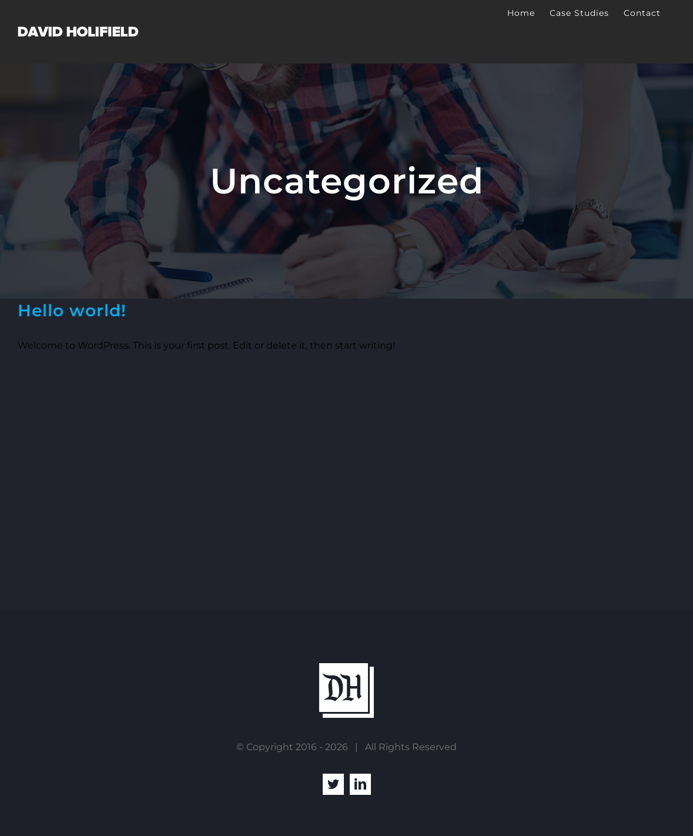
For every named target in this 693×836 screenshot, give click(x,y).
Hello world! (72, 310)
